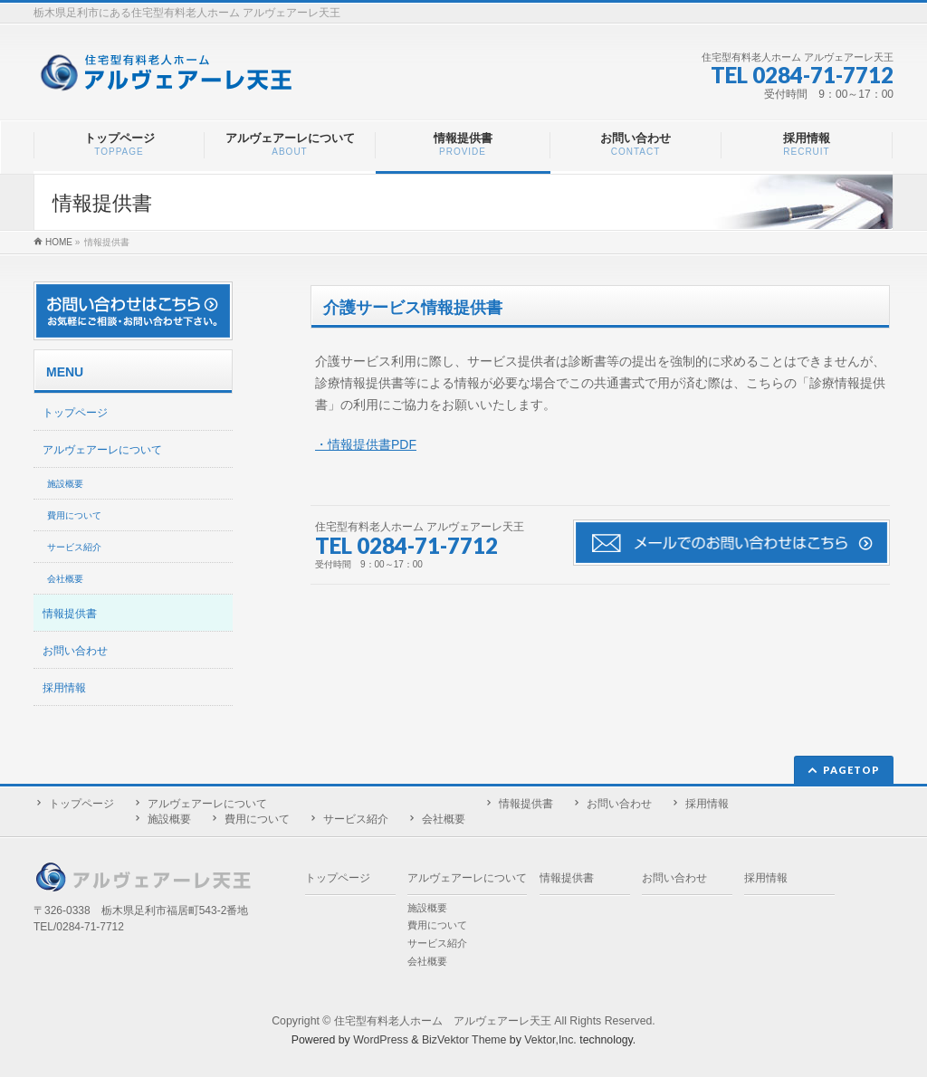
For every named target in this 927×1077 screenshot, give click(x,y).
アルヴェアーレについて (102, 449)
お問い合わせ (75, 650)
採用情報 (64, 687)
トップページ (75, 412)
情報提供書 (70, 613)
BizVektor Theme (464, 1040)
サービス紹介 (74, 547)
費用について (74, 515)
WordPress (380, 1040)
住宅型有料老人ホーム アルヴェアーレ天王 (442, 1021)
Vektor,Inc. (550, 1040)
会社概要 (65, 579)
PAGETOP (851, 770)
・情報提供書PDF (365, 444)
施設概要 (65, 484)
